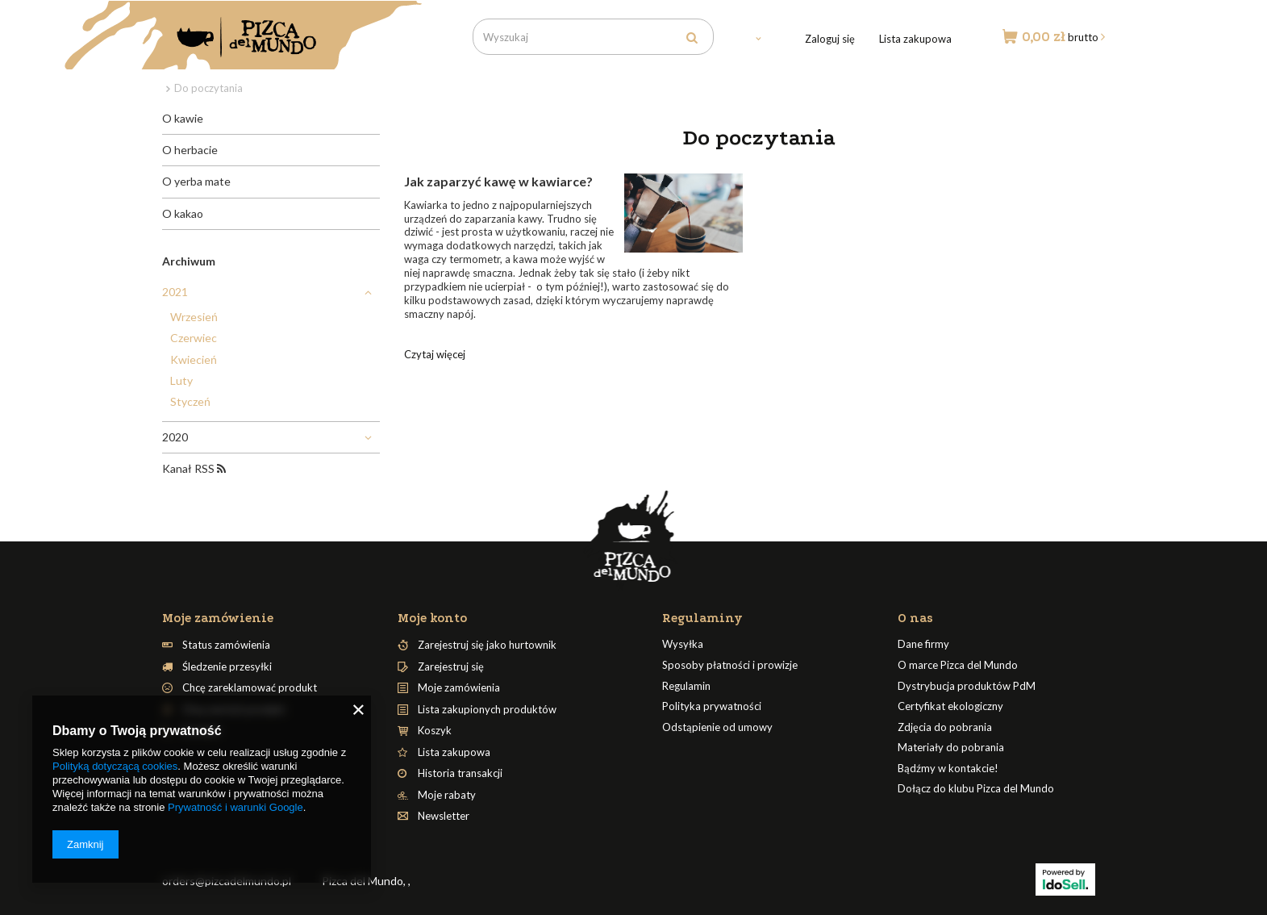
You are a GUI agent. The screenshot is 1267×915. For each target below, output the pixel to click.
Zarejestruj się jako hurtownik (487, 645)
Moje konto (432, 618)
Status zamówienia (226, 645)
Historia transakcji (460, 773)
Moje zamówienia (459, 688)
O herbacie (190, 150)
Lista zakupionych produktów (487, 710)
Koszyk (435, 731)
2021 (175, 292)
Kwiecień (193, 359)
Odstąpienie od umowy (717, 727)
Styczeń (190, 401)
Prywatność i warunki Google (235, 807)
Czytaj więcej (434, 354)
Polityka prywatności (711, 706)
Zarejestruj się (451, 667)
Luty (181, 380)
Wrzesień (194, 317)
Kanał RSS (194, 468)
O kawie (182, 118)
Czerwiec (193, 338)
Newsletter (443, 816)
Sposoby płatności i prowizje (730, 665)
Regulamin (686, 686)
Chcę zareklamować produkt (249, 688)
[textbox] (594, 37)
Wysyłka (682, 644)
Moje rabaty (447, 795)
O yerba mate (196, 181)
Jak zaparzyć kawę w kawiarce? (498, 181)
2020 (175, 437)
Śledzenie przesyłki (227, 667)
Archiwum (188, 261)
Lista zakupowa (915, 38)
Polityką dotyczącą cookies (114, 766)
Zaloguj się (830, 38)
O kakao (182, 213)
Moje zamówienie (217, 618)
